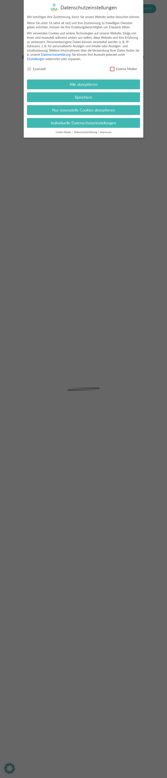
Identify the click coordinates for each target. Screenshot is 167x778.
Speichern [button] (83, 97)
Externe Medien (123, 69)
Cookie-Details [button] (64, 132)
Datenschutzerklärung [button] (86, 132)
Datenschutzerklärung (55, 54)
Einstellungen (36, 59)
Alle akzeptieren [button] (84, 84)
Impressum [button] (106, 132)
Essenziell (36, 69)
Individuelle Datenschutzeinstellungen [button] (83, 123)
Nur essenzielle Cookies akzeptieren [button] (83, 110)
